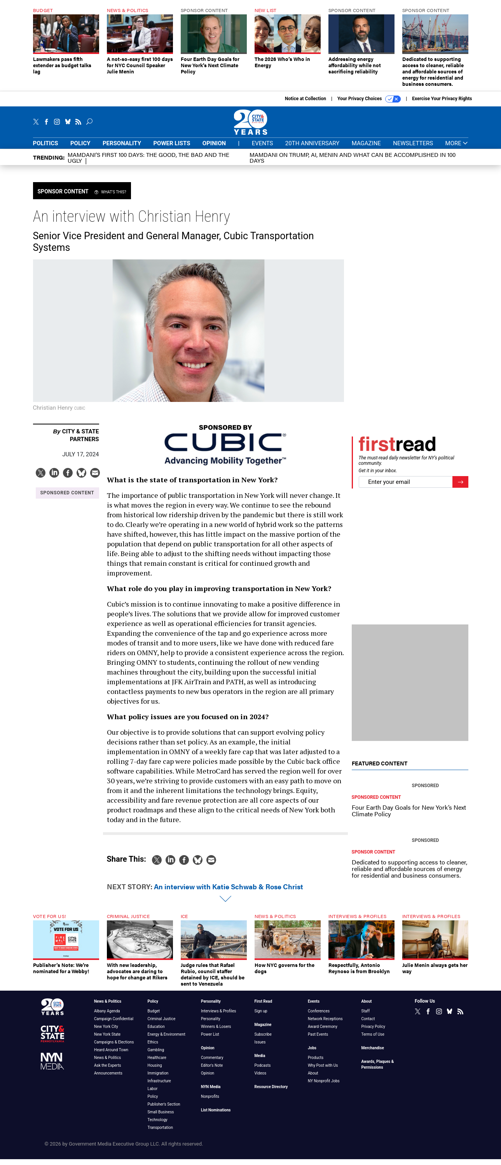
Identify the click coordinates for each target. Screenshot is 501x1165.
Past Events (318, 1040)
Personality (122, 149)
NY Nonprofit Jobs (324, 1087)
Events (262, 149)
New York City (106, 1032)
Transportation (160, 1133)
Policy (80, 149)
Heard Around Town (111, 1056)
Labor (153, 1094)
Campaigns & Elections (114, 1048)
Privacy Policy (373, 1032)
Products (315, 1063)
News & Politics (107, 1007)
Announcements (108, 1079)
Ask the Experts (107, 1071)
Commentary (212, 1063)
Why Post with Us (323, 1071)
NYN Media (210, 1092)
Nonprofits (210, 1102)
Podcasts (263, 1071)
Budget (154, 1017)
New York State (107, 1040)
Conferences (319, 1017)
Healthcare (157, 1063)
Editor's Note (212, 1071)
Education (156, 1032)
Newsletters (413, 149)
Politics (45, 149)
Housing (155, 1071)
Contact (368, 1024)
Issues (260, 1048)
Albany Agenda (107, 1017)
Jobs (312, 1054)
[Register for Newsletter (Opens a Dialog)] (460, 488)
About (313, 1079)
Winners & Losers (216, 1032)
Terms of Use (372, 1040)
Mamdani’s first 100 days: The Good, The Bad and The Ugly (148, 163)
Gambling (156, 1056)
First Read (263, 1007)
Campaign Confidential (113, 1024)
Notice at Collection (305, 104)
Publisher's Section (164, 1110)
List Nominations (215, 1116)
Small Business (161, 1118)
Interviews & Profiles (218, 1017)
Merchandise (372, 1054)
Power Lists (171, 149)
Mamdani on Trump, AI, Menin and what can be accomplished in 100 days (353, 163)
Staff (365, 1017)
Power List (210, 1040)
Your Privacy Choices (369, 104)
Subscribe (263, 1040)
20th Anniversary (312, 149)
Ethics (153, 1048)
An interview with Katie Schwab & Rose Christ (228, 892)
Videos (261, 1079)
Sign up (261, 1017)
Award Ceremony (322, 1032)
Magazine (366, 149)
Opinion (214, 149)
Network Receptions (325, 1024)
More (456, 149)
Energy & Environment (166, 1040)
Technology (158, 1125)
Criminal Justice (162, 1024)
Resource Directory (271, 1092)
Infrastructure (159, 1087)
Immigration (158, 1079)
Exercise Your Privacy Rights (442, 104)
